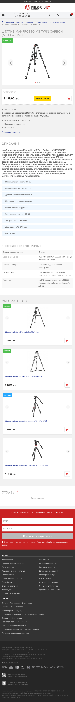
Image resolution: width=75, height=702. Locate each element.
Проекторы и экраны (11, 593)
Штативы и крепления (48, 571)
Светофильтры (8, 582)
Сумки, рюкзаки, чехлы (12, 578)
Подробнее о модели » (12, 132)
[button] (10, 61)
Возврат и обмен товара (12, 618)
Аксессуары (7, 590)
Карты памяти (45, 578)
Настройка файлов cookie (10, 663)
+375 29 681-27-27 (22, 14)
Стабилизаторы (8, 575)
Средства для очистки (48, 586)
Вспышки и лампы (47, 567)
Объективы (44, 560)
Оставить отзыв (37, 498)
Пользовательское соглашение (15, 633)
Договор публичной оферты (14, 625)
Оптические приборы (48, 582)
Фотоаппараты (8, 560)
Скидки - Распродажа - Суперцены (17, 603)
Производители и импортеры (14, 622)
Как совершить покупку (12, 610)
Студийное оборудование (13, 563)
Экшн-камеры (8, 567)
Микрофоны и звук (47, 575)
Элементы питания (10, 586)
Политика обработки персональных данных (20, 629)
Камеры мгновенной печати (14, 571)
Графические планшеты (49, 590)
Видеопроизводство (47, 563)
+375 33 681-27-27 (22, 16)
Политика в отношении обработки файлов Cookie (23, 614)
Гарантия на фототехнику (12, 607)
